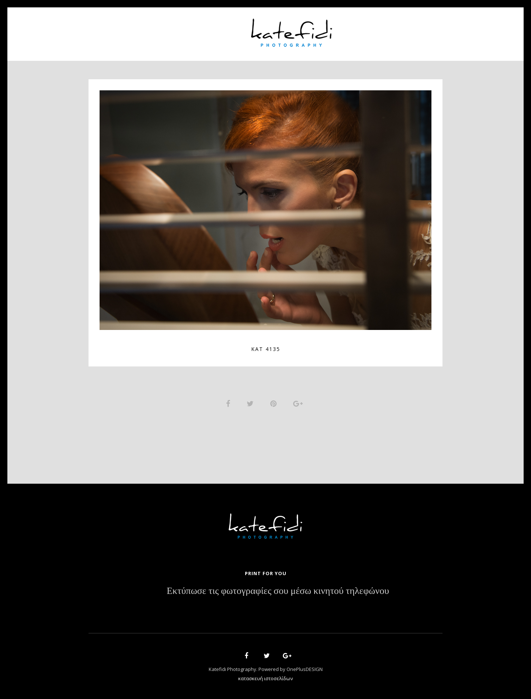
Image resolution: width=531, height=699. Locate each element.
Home (140, 29)
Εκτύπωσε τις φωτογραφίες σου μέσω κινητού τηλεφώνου (278, 592)
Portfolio (219, 29)
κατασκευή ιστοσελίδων (265, 679)
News (356, 29)
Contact (391, 29)
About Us (176, 29)
